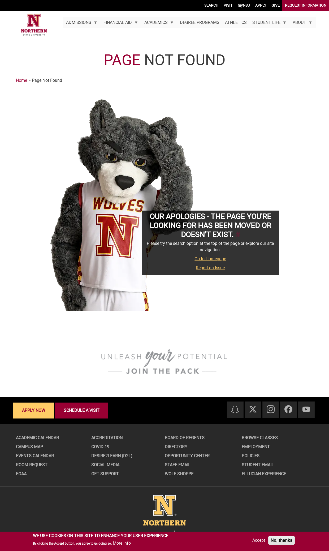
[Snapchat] (235, 409)
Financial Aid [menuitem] (119, 24)
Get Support (105, 473)
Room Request (31, 464)
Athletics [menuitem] (236, 22)
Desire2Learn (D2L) (111, 455)
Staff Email (178, 464)
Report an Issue (210, 267)
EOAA (21, 473)
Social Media (105, 464)
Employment (256, 446)
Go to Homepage (210, 258)
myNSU (244, 5)
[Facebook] (288, 409)
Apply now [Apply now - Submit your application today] (33, 410)
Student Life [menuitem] (268, 24)
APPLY (260, 5)
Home (21, 80)
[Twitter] (253, 409)
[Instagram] (271, 410)
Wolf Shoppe (179, 473)
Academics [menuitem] (157, 24)
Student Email (258, 464)
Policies (250, 455)
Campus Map (29, 446)
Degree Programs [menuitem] (199, 22)
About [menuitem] (301, 24)
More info (122, 543)
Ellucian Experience (264, 473)
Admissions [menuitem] (80, 24)
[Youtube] (306, 409)
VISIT (228, 5)
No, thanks (281, 540)
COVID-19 (100, 446)
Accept (258, 540)
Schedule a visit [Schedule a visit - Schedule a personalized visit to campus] (81, 410)
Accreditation (107, 437)
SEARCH (211, 5)
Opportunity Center (187, 455)
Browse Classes (260, 437)
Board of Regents (185, 437)
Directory (176, 446)
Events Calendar (35, 455)
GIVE (275, 5)
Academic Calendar (37, 437)
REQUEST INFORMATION (305, 5)
